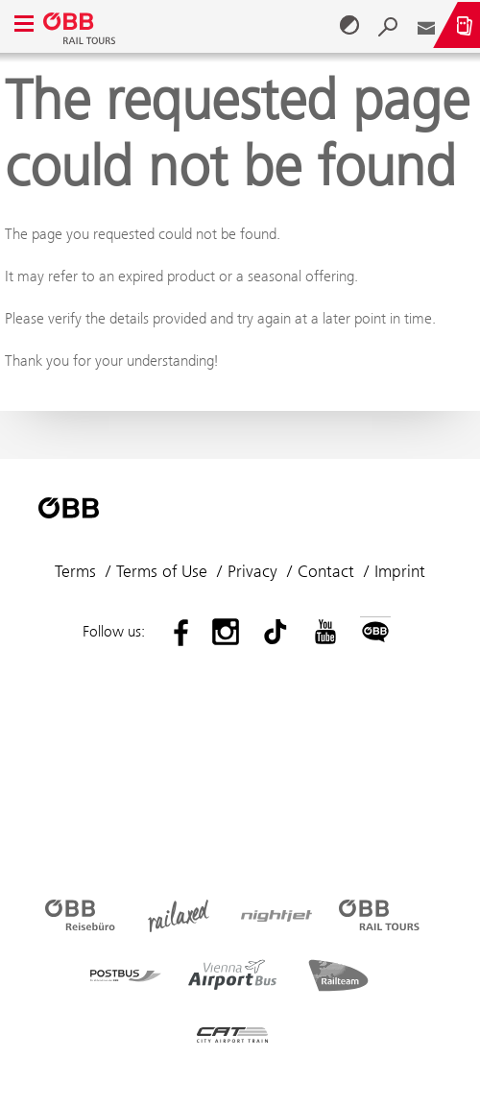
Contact (326, 571)
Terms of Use (161, 571)
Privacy (252, 571)
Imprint (399, 571)
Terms (75, 571)
